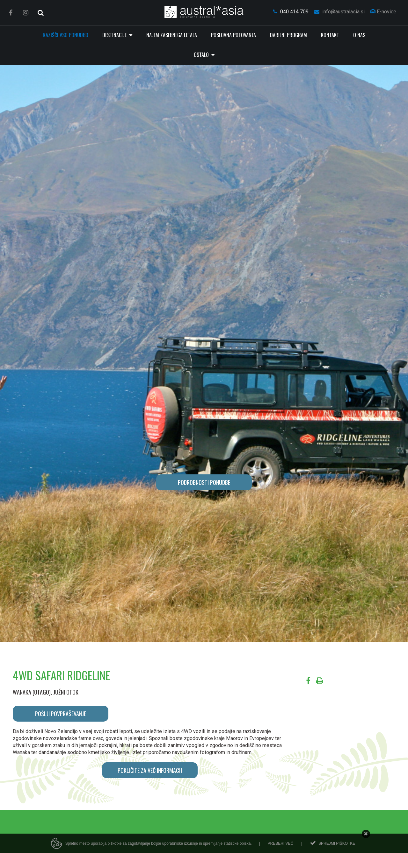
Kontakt (330, 35)
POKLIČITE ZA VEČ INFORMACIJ (150, 770)
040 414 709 (291, 12)
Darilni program (288, 35)
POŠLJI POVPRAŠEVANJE (60, 714)
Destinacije (115, 35)
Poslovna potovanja (233, 35)
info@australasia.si (339, 12)
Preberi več (280, 843)
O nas (359, 35)
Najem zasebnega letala (171, 35)
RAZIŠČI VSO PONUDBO (65, 35)
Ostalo (202, 55)
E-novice (383, 12)
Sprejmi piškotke (336, 843)
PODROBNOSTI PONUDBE (204, 482)
